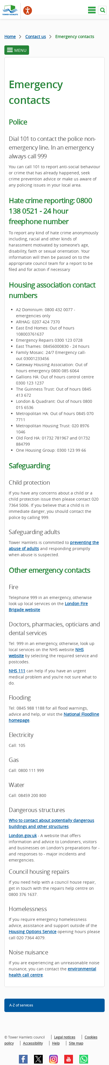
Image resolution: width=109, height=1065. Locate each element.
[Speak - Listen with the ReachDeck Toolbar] (27, 10)
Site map (76, 1043)
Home (10, 36)
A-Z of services (21, 1005)
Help (56, 1043)
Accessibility (33, 1043)
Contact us (35, 36)
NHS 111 (17, 671)
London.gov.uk (23, 835)
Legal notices (64, 1037)
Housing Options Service (32, 931)
